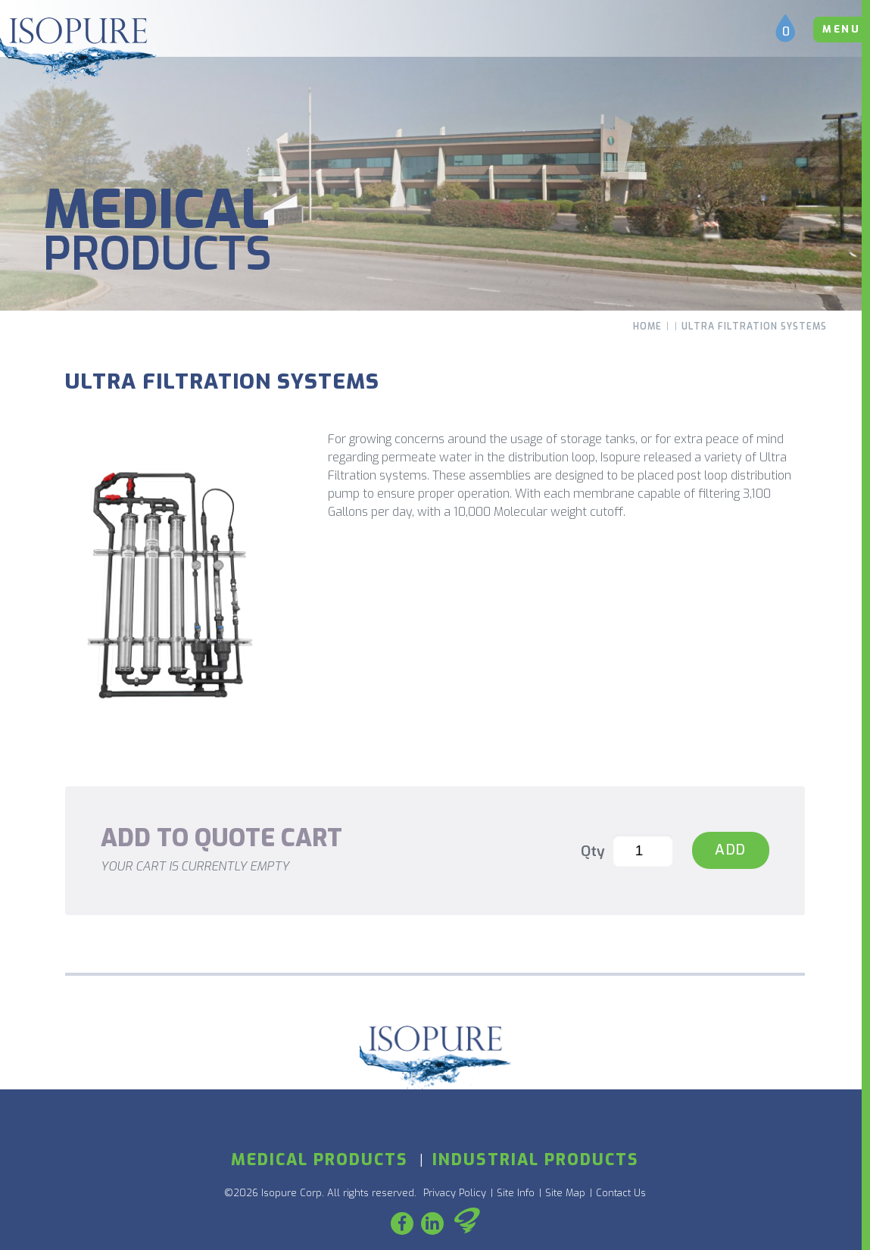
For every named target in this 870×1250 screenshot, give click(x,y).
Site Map (565, 1192)
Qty (593, 851)
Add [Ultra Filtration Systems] (731, 849)
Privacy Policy (454, 1192)
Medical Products (319, 1159)
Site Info (516, 1192)
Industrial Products (535, 1159)
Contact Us (621, 1192)
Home (647, 326)
